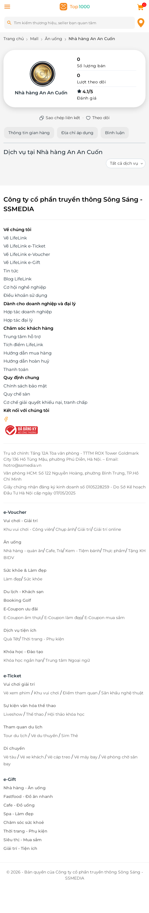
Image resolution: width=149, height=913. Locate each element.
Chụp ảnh (65, 529)
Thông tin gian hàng (29, 132)
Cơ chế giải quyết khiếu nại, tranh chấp (45, 402)
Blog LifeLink (17, 279)
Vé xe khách (32, 757)
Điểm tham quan (81, 692)
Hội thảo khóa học (65, 714)
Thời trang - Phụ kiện (43, 639)
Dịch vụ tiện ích (19, 630)
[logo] (74, 6)
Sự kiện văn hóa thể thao (29, 705)
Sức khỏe (33, 579)
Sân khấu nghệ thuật (122, 692)
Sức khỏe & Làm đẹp (25, 570)
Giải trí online (107, 529)
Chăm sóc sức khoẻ (23, 822)
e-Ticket (12, 675)
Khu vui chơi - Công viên (28, 529)
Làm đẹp (12, 579)
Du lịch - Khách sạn (23, 591)
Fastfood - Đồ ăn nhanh (28, 796)
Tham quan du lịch (23, 727)
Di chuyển (14, 748)
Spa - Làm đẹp (18, 813)
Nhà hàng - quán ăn (23, 550)
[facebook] (6, 418)
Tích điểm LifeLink (23, 344)
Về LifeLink (15, 238)
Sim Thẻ (69, 735)
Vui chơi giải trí (19, 684)
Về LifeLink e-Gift (21, 262)
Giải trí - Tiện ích (20, 848)
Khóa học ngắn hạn (23, 660)
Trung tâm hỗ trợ (22, 336)
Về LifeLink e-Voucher (26, 254)
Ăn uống (12, 542)
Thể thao (35, 714)
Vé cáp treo (59, 757)
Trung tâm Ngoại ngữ (67, 660)
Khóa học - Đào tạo (23, 651)
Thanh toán (15, 369)
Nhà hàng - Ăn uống (24, 787)
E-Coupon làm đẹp (63, 617)
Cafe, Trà (54, 550)
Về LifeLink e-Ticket (24, 246)
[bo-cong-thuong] (20, 429)
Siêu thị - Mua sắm (22, 839)
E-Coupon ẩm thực (22, 617)
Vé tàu (10, 757)
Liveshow (13, 714)
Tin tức (10, 270)
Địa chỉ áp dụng (77, 132)
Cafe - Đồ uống (19, 805)
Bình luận (114, 132)
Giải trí (84, 529)
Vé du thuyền (45, 735)
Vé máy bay (86, 757)
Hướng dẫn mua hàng (27, 353)
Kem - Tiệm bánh (82, 550)
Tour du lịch (15, 735)
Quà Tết (11, 639)
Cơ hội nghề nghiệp (24, 287)
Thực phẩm (114, 550)
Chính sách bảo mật (25, 386)
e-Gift (9, 779)
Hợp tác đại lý (18, 320)
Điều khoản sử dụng (25, 295)
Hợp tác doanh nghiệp (27, 311)
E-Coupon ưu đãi (20, 609)
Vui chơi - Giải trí (20, 520)
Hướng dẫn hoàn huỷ (26, 361)
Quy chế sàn (16, 394)
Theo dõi (101, 117)
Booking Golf (17, 600)
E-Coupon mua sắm (104, 617)
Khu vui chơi (47, 692)
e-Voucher (14, 512)
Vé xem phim (17, 692)
